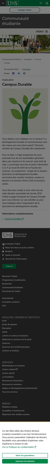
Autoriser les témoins (25, 461)
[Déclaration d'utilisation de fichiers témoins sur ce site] (25, 446)
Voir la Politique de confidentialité (17, 447)
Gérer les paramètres (25, 455)
